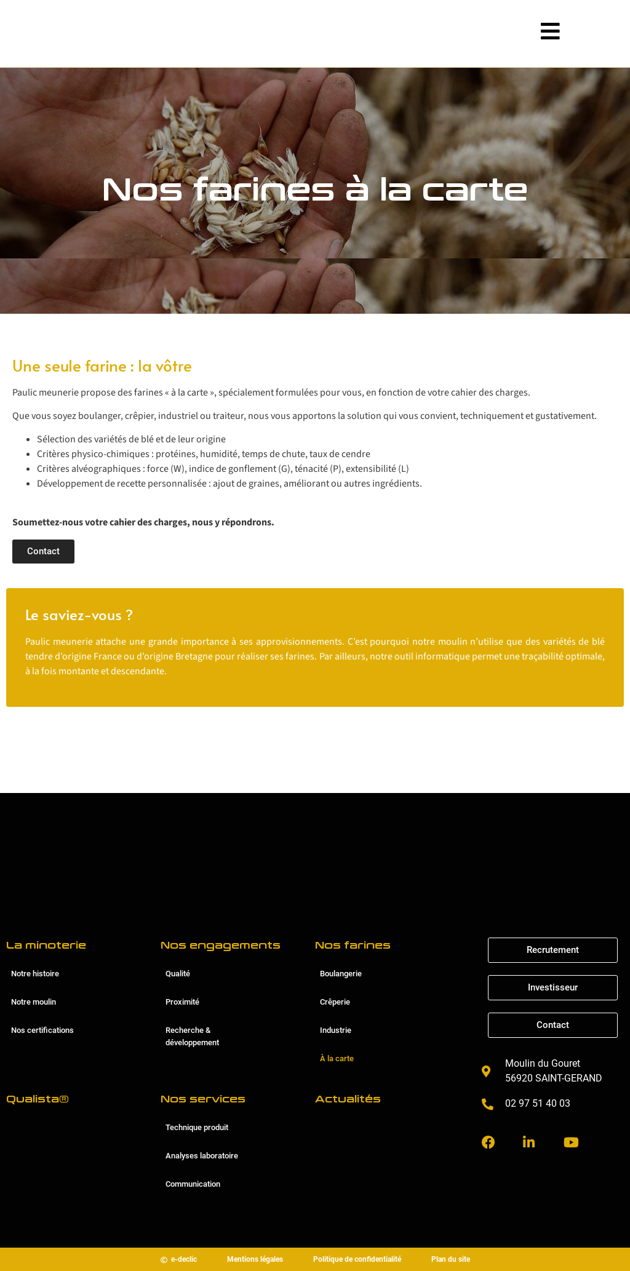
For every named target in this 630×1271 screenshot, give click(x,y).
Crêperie (335, 1001)
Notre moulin (33, 1001)
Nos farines (353, 945)
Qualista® (37, 1099)
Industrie (335, 1030)
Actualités (348, 1099)
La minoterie (46, 945)
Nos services (203, 1099)
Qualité (177, 973)
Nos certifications (42, 1030)
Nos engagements (221, 945)
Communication (192, 1184)
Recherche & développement (192, 1036)
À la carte (337, 1058)
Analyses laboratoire (201, 1155)
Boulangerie (341, 973)
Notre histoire (35, 973)
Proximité (182, 1001)
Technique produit (196, 1127)
